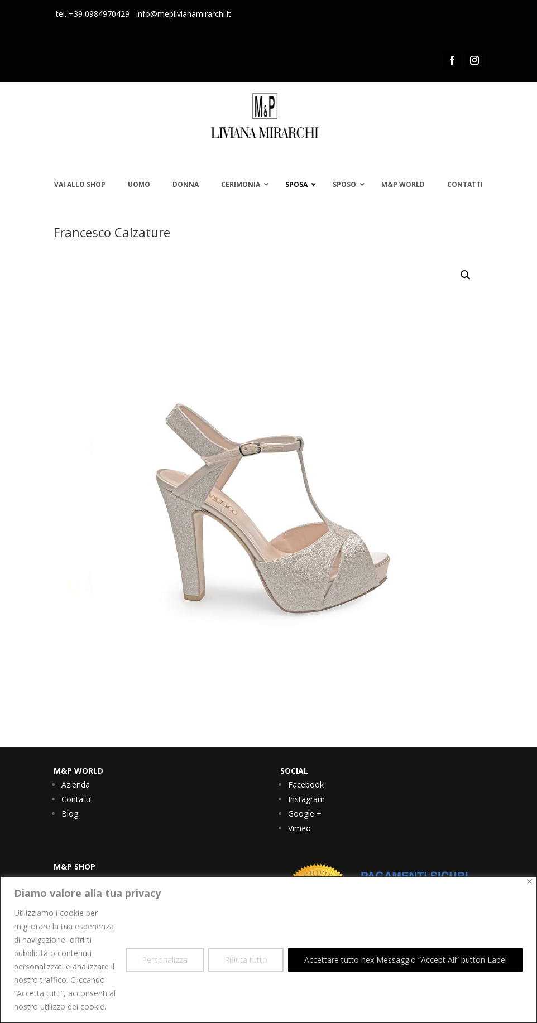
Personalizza (165, 959)
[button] (466, 275)
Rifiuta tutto (245, 959)
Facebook (306, 784)
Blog (69, 813)
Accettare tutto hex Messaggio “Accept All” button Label (405, 959)
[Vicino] (529, 881)
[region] (268, 949)
